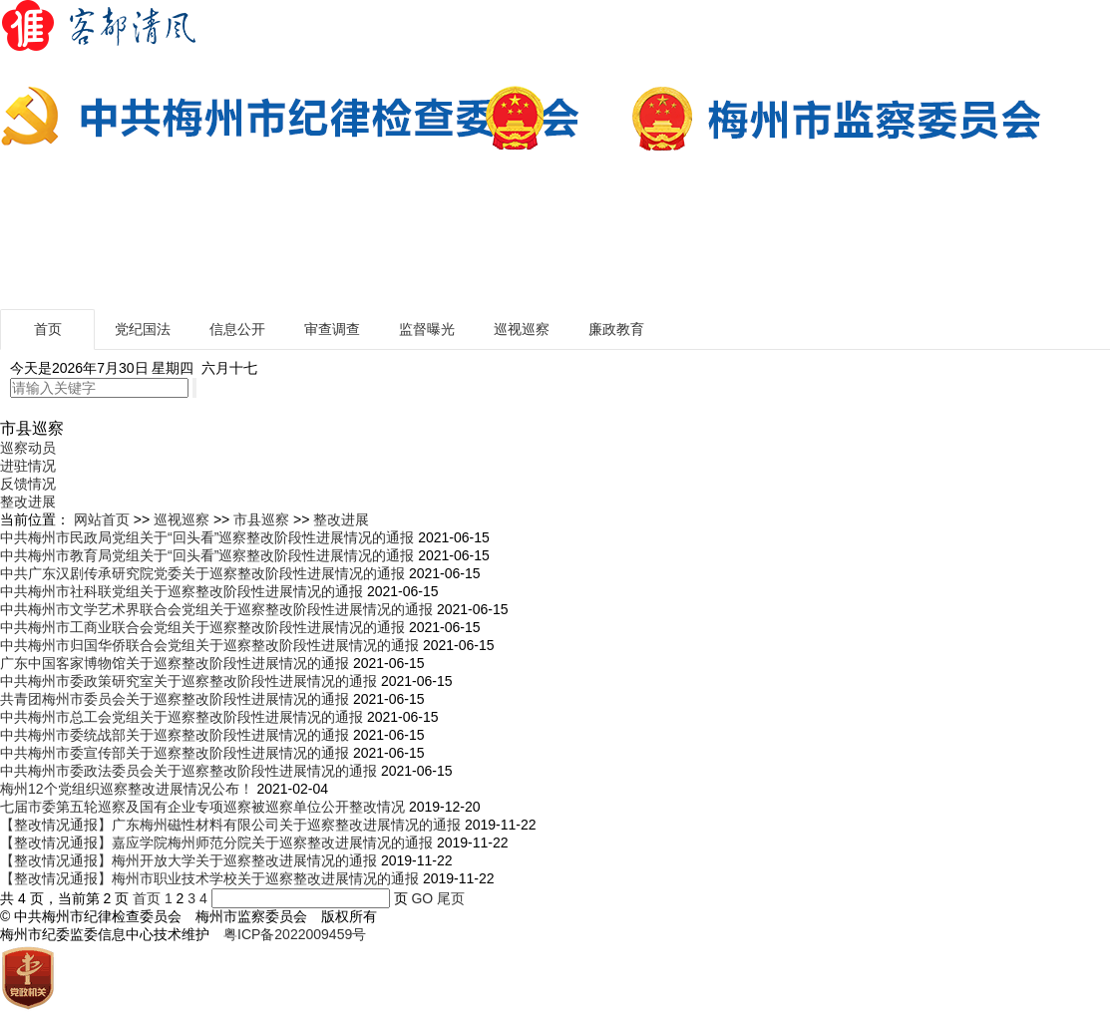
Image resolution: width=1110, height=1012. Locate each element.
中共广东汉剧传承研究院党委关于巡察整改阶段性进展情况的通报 (202, 573)
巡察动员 (28, 448)
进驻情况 (28, 466)
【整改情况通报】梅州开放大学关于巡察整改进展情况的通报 (188, 860)
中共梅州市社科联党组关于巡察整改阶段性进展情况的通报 (181, 591)
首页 (48, 329)
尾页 (451, 898)
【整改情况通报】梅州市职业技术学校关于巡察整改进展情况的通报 (209, 878)
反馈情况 (28, 484)
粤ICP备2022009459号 (294, 934)
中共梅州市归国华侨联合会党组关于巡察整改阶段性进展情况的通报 (209, 645)
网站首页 (102, 519)
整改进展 (28, 501)
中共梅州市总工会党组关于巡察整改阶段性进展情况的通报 (181, 717)
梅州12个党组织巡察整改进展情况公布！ (126, 789)
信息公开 (237, 329)
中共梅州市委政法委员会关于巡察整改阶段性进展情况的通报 (188, 771)
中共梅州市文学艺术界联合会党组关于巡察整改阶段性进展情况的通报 (216, 609)
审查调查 (332, 329)
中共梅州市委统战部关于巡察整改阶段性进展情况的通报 (174, 735)
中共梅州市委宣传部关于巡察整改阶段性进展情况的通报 (174, 753)
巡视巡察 (522, 329)
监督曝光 (427, 329)
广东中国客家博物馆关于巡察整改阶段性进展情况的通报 (174, 663)
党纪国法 (143, 329)
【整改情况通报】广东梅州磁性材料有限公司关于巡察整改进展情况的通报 (230, 825)
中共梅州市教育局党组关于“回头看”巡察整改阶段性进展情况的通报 (207, 555)
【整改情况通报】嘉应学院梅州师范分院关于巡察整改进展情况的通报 (216, 842)
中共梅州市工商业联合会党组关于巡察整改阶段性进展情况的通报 (202, 627)
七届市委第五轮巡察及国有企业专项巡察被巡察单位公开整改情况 (202, 807)
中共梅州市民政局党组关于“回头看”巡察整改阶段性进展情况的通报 (207, 537)
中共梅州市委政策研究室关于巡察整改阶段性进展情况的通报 (188, 681)
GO (422, 898)
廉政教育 (616, 329)
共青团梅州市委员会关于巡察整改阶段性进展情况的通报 (174, 699)
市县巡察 (261, 519)
